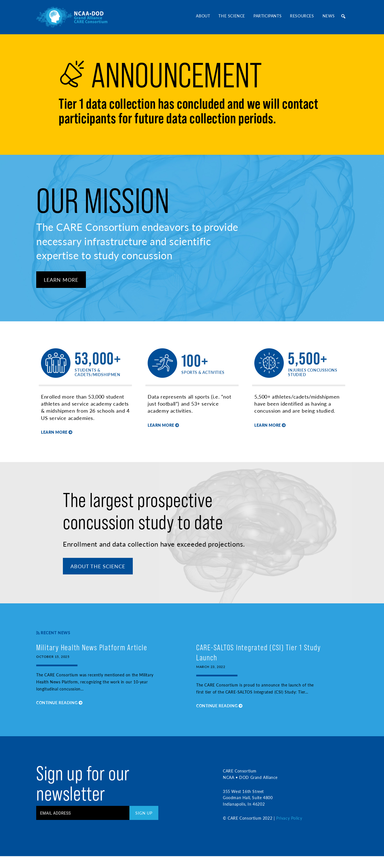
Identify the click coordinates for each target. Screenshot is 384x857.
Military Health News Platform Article (93, 648)
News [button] (329, 16)
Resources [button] (302, 16)
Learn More (61, 279)
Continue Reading (59, 703)
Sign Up (143, 814)
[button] (343, 16)
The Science (231, 16)
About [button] (203, 16)
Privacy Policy (289, 819)
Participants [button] (267, 16)
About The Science (97, 566)
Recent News (53, 633)
